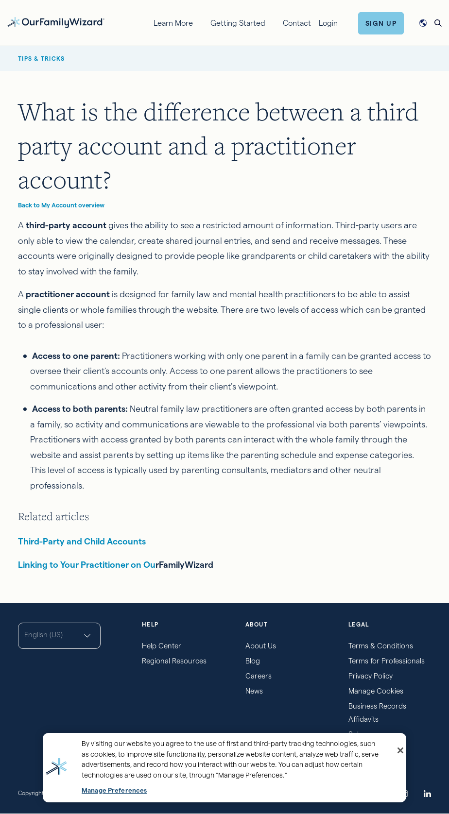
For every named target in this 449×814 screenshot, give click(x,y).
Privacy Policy (370, 676)
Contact (297, 23)
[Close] (400, 750)
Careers (258, 676)
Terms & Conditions (380, 646)
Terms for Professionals (386, 661)
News (254, 691)
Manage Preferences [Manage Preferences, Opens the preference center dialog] (114, 790)
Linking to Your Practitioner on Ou (86, 564)
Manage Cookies (375, 691)
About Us (260, 646)
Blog (252, 661)
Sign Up (381, 23)
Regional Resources (174, 661)
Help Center (161, 646)
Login (328, 23)
